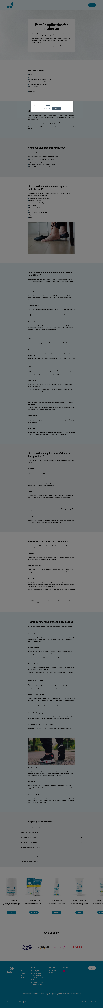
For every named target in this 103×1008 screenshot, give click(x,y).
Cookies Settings (47, 108)
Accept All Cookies (56, 108)
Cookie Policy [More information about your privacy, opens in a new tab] (48, 105)
